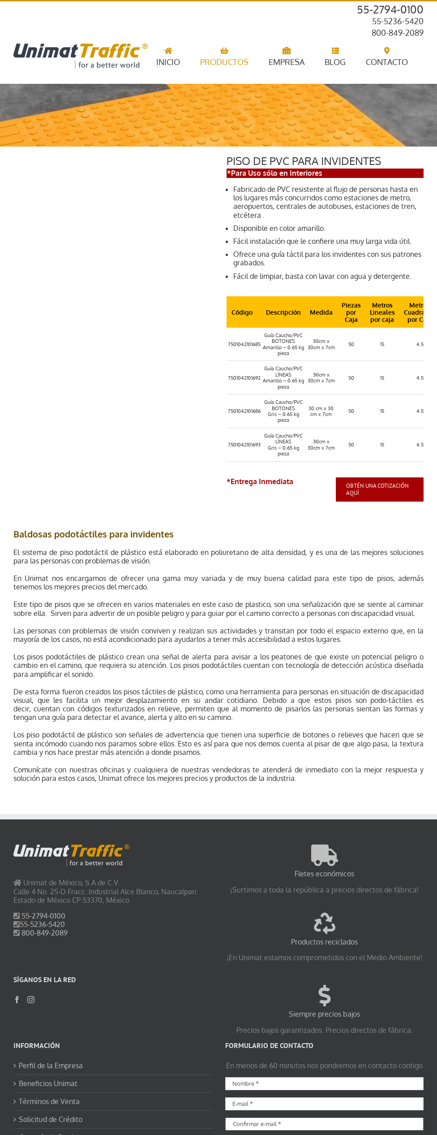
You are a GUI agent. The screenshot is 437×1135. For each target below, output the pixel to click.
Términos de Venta (49, 1101)
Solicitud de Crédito (50, 1119)
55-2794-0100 (390, 9)
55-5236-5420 (398, 21)
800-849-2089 (398, 33)
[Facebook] (17, 999)
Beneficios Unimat (48, 1083)
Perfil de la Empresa (51, 1065)
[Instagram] (30, 999)
